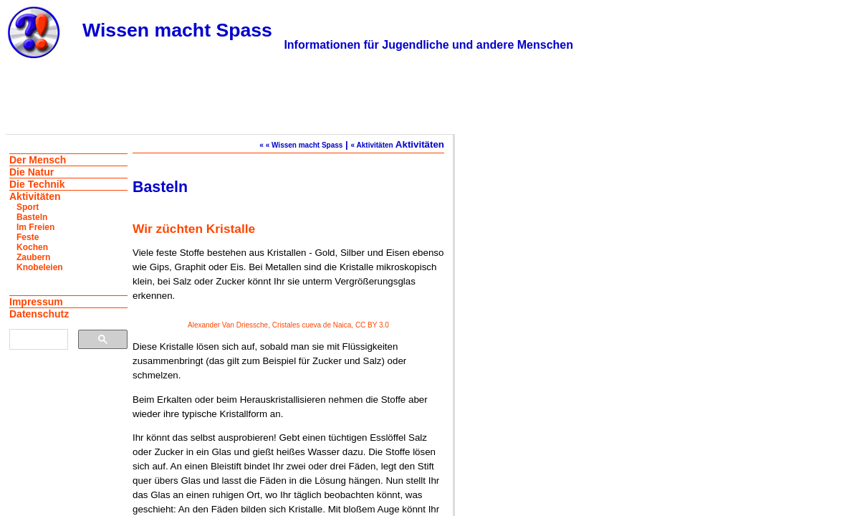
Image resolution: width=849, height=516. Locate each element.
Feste (27, 237)
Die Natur (31, 172)
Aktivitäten (35, 196)
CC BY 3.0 (372, 325)
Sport (27, 207)
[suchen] (37, 339)
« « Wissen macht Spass (300, 145)
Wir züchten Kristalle (194, 228)
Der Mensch (37, 160)
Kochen (32, 247)
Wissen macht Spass (177, 30)
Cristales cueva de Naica (312, 325)
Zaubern (33, 257)
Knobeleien (39, 267)
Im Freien (35, 227)
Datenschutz (39, 314)
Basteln (31, 217)
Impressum (36, 301)
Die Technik (37, 184)
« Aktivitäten (372, 145)
